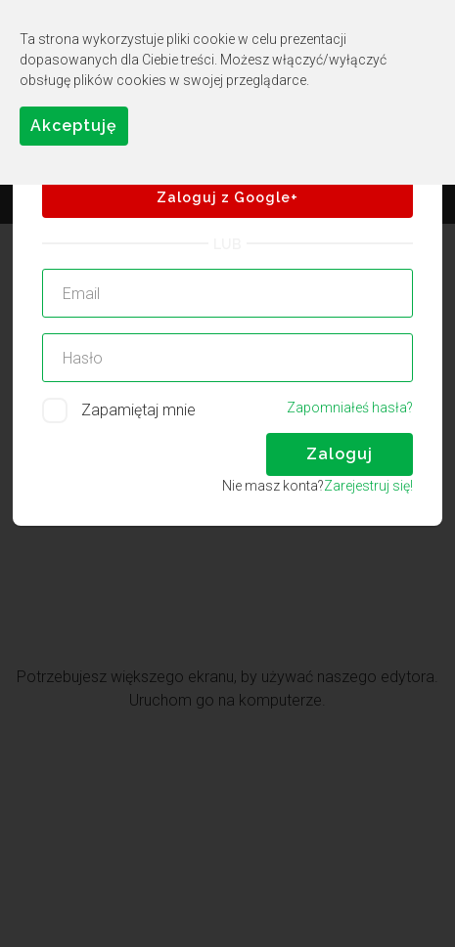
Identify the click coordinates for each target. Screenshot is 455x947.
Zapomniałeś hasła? (350, 407)
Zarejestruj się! (368, 486)
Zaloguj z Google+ (227, 197)
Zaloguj (339, 454)
